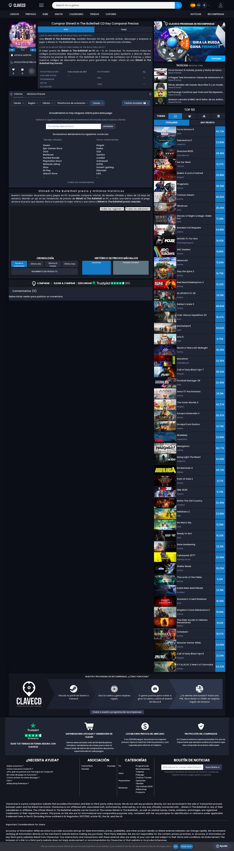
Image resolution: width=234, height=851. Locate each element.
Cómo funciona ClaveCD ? (20, 769)
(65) (111, 283)
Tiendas (85, 769)
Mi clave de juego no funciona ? (22, 774)
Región (32, 103)
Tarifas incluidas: (135, 103)
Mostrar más (196, 65)
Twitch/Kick (87, 766)
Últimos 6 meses (53, 264)
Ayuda (221, 846)
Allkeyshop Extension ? (18, 783)
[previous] (12, 49)
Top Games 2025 (144, 786)
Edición (46, 103)
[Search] (178, 5)
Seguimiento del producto (44, 271)
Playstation (124, 780)
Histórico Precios (34, 93)
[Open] (41, 5)
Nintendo (123, 787)
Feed (123, 29)
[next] (33, 49)
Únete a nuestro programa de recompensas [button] (117, 712)
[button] (220, 5)
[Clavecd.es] (17, 5)
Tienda (17, 103)
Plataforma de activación (71, 103)
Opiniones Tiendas (141, 782)
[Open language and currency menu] (199, 5)
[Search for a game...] (117, 5)
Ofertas (16, 93)
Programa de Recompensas (143, 767)
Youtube (111, 766)
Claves (96, 103)
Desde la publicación (19, 264)
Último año (36, 264)
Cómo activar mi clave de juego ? (23, 777)
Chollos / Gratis (143, 777)
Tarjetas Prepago (140, 773)
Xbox (120, 773)
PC (119, 766)
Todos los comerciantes (80, 182)
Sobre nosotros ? (15, 766)
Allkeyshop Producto (141, 791)
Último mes (69, 264)
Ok (175, 846)
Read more (186, 846)
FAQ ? (9, 780)
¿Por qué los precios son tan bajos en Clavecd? (30, 771)
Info (66, 29)
